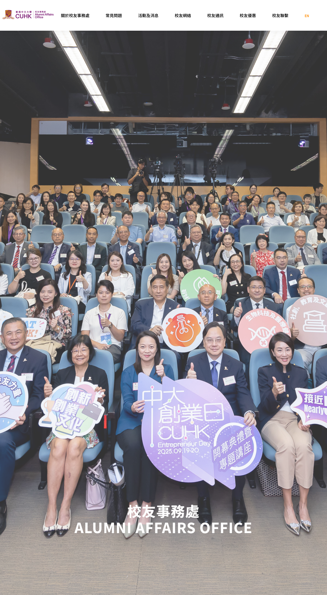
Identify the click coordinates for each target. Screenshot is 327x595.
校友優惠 (248, 15)
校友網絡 (183, 15)
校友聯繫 (280, 15)
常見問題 (114, 15)
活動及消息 (148, 15)
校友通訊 (215, 15)
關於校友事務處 (75, 15)
